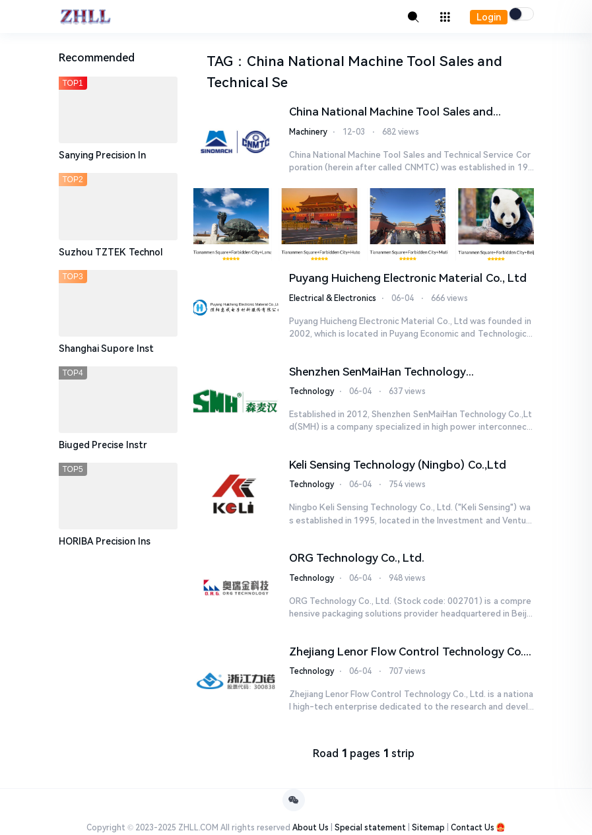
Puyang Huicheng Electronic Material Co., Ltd (408, 277)
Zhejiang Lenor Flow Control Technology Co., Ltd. (407, 653)
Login (489, 17)
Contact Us (472, 828)
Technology (311, 391)
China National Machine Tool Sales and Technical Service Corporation (391, 113)
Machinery (308, 132)
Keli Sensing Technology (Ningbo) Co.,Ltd (397, 464)
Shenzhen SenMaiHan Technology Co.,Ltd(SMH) (378, 373)
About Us (310, 828)
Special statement (370, 828)
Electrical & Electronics (332, 298)
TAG (220, 61)
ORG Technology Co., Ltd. (357, 558)
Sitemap (428, 828)
